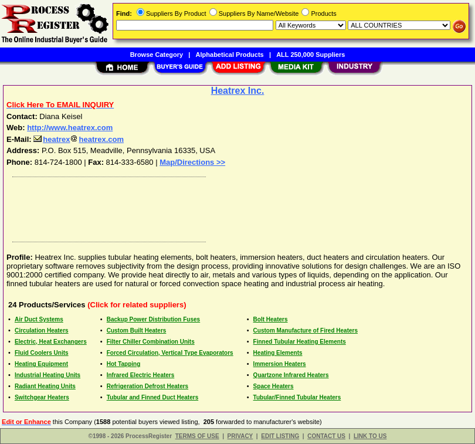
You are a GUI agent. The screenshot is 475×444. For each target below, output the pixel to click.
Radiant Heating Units (45, 386)
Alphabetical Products (230, 54)
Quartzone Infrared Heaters (291, 375)
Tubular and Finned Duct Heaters (153, 397)
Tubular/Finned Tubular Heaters (297, 397)
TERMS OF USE (197, 436)
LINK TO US (370, 436)
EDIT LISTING (280, 436)
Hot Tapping (124, 364)
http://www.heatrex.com (70, 127)
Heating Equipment (41, 364)
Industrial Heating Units (47, 375)
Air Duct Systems (39, 319)
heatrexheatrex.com (78, 139)
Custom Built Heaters (137, 330)
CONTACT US (326, 436)
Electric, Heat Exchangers (51, 341)
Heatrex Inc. (237, 91)
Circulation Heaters (42, 330)
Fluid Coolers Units (42, 353)
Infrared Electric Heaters (141, 375)
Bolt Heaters (270, 319)
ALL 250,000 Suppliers (310, 54)
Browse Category (156, 54)
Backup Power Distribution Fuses (153, 319)
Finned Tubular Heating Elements (299, 341)
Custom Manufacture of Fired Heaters (305, 330)
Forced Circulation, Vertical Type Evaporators (170, 353)
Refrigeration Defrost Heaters (147, 386)
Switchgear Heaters (42, 397)
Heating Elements (278, 353)
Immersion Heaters (279, 364)
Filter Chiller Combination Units (151, 341)
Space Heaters (273, 386)
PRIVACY (240, 436)
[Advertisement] (235, 206)
